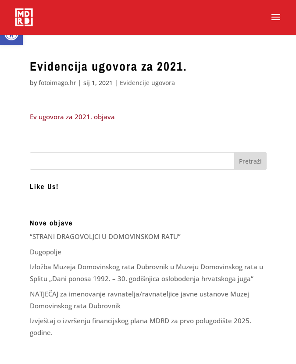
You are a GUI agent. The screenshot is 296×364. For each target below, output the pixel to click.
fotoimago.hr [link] (57, 83)
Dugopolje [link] (45, 251)
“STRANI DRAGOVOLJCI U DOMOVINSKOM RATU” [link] (105, 236)
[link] (23, 16)
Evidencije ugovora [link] (147, 83)
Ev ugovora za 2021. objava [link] (72, 116)
